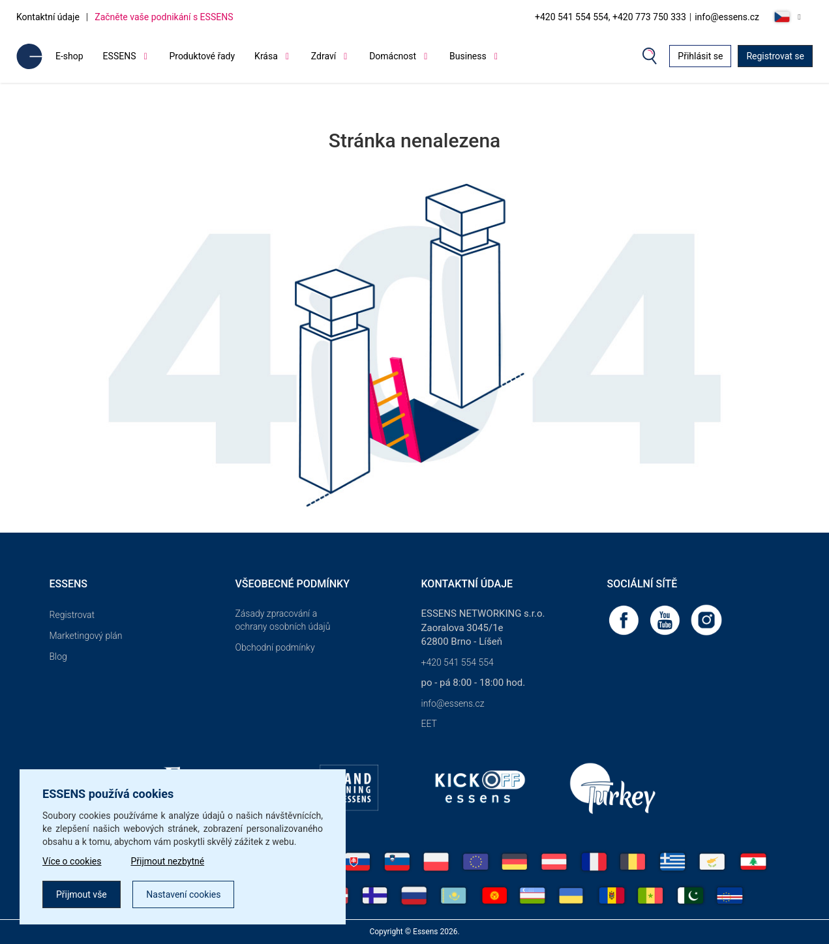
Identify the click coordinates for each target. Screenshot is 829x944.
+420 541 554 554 (457, 662)
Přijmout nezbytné (168, 861)
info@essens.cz (727, 17)
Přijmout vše (81, 894)
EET (429, 723)
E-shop (69, 56)
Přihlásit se (700, 56)
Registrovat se (775, 56)
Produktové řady (202, 56)
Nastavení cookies (183, 894)
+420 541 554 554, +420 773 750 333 (610, 17)
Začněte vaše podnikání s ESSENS (164, 17)
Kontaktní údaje (48, 17)
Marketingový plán (86, 635)
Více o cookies (72, 861)
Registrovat (72, 615)
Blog (58, 656)
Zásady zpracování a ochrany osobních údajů (283, 620)
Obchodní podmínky (275, 647)
